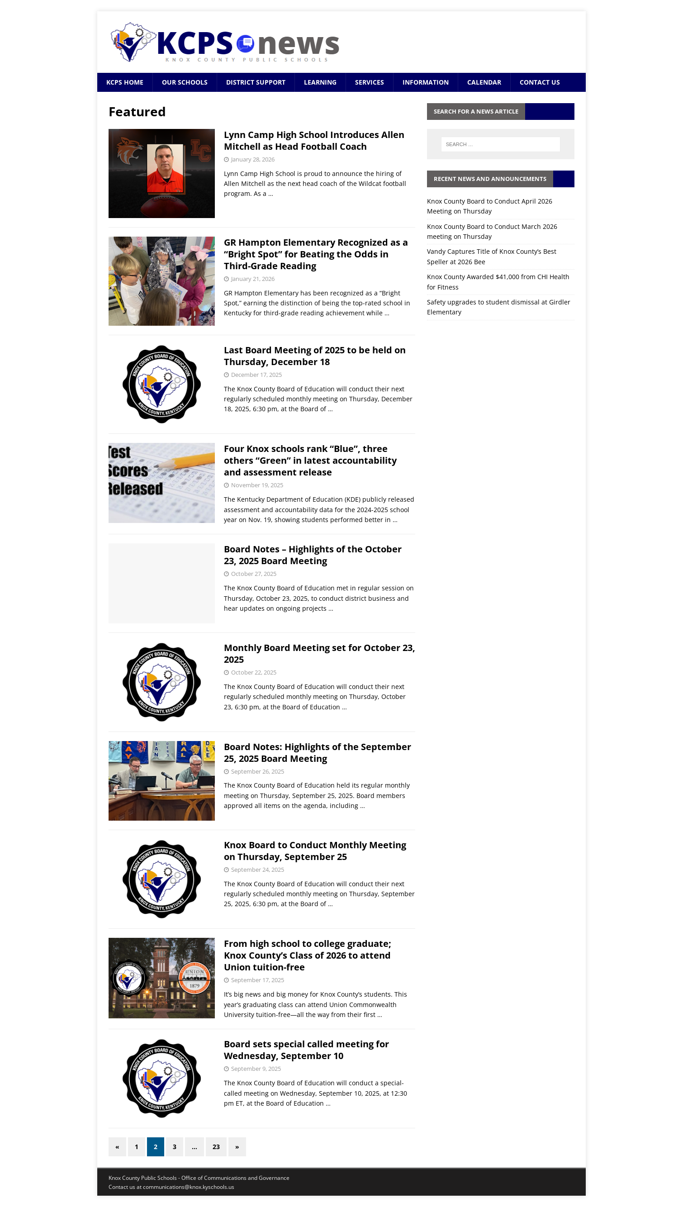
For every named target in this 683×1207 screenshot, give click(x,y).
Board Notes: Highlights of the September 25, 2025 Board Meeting (317, 753)
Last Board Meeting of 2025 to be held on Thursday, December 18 (315, 356)
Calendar (484, 82)
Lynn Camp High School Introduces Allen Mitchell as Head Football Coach (314, 140)
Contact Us (540, 82)
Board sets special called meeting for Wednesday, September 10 (306, 1050)
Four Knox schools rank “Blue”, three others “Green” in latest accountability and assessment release (310, 460)
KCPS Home (124, 82)
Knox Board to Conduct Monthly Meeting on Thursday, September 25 (315, 851)
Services (369, 82)
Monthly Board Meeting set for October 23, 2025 (319, 653)
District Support (255, 82)
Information (426, 82)
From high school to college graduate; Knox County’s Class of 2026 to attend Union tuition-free (307, 955)
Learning (320, 82)
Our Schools (185, 82)
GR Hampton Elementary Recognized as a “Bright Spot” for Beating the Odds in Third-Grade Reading (316, 254)
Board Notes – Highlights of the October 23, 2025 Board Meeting (313, 555)
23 (216, 1146)
